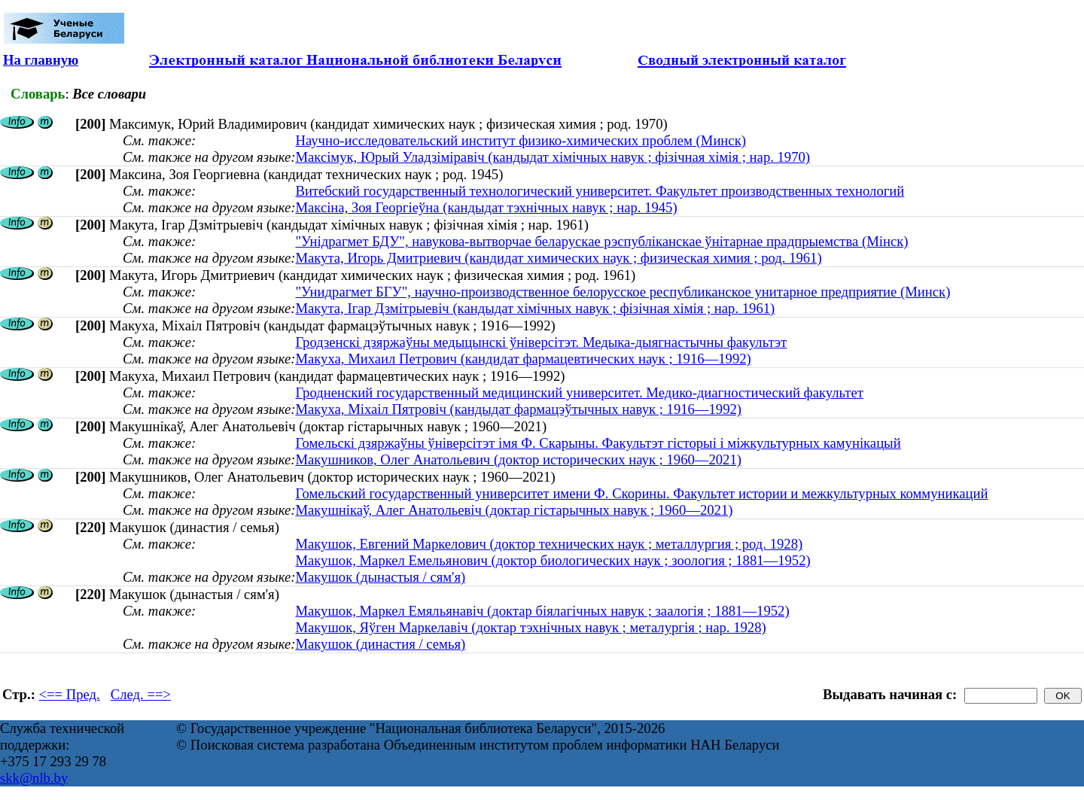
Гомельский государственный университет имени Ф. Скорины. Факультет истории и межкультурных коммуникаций (641, 493)
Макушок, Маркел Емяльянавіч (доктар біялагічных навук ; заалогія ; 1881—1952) (542, 611)
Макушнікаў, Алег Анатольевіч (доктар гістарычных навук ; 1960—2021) (513, 510)
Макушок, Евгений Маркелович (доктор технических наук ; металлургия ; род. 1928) (548, 544)
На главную (40, 60)
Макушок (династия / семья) (380, 644)
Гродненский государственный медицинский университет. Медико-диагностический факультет (579, 392)
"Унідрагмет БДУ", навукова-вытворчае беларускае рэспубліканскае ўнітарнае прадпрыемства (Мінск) (601, 241)
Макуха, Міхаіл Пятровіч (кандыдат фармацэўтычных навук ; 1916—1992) (518, 409)
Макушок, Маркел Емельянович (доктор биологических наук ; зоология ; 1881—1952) (552, 560)
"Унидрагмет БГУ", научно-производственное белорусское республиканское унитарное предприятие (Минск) (622, 292)
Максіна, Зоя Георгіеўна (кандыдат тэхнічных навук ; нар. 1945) (486, 207)
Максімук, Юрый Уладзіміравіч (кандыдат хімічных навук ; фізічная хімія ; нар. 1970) (552, 157)
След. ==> (141, 694)
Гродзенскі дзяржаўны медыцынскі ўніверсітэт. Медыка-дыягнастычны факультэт (541, 342)
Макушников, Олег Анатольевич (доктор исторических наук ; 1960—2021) (518, 459)
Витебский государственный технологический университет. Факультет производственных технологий (599, 191)
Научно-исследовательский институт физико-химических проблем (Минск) (520, 140)
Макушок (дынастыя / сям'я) (380, 577)
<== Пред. (69, 694)
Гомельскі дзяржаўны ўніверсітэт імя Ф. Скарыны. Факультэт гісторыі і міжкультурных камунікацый (597, 443)
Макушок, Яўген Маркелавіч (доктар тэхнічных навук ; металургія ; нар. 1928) (530, 627)
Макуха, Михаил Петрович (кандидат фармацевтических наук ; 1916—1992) (523, 359)
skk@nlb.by (34, 778)
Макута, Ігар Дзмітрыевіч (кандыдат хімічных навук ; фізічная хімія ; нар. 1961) (535, 308)
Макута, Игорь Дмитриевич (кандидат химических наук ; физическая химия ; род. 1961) (558, 258)
